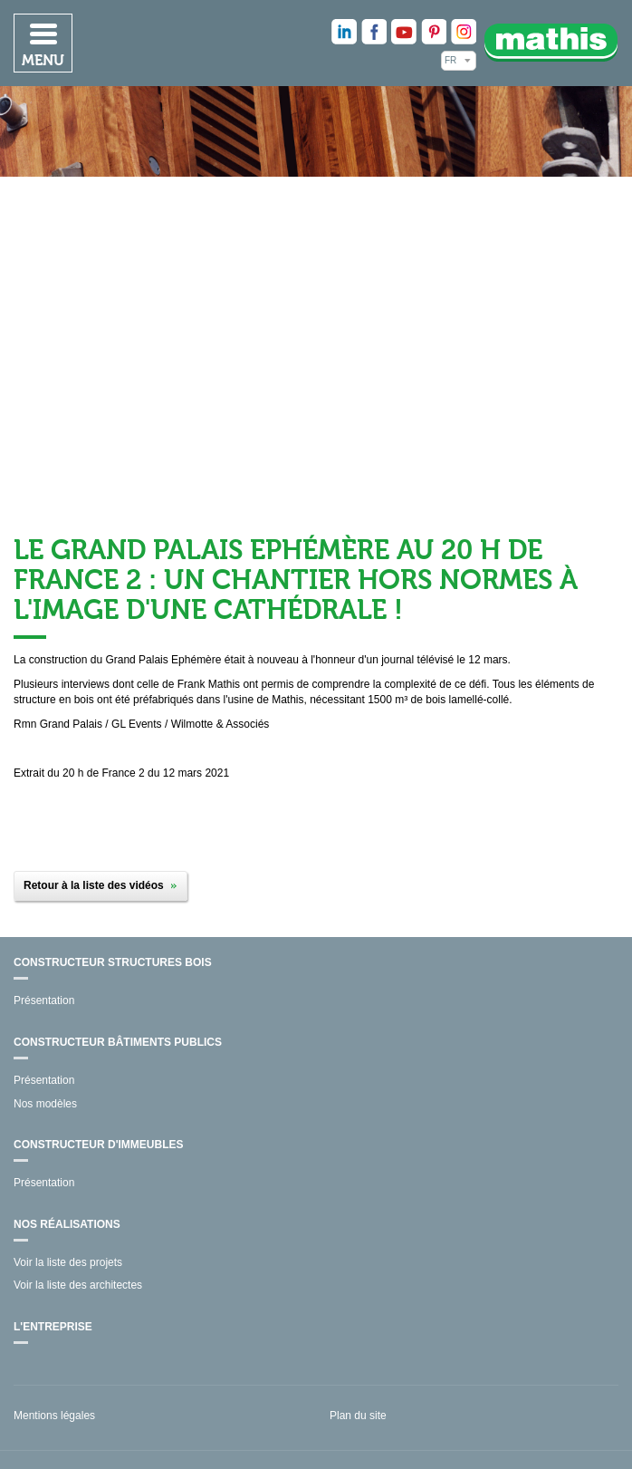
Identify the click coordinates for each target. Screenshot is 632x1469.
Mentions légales (54, 1415)
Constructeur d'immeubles (99, 1144)
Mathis (551, 42)
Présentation (44, 1000)
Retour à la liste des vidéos (94, 885)
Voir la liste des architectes (78, 1285)
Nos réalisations (67, 1224)
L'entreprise (53, 1326)
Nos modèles (45, 1103)
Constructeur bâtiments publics (118, 1042)
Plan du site (358, 1415)
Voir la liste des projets (68, 1262)
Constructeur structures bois (113, 962)
